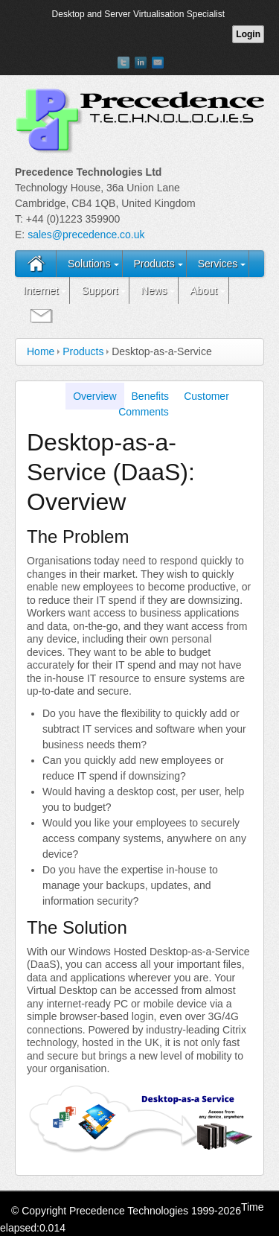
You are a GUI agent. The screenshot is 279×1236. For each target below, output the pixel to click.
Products (153, 264)
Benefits (151, 396)
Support (99, 290)
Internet (40, 290)
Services (218, 264)
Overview (94, 396)
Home (40, 351)
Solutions (89, 264)
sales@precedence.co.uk (86, 234)
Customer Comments (173, 404)
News (154, 290)
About (203, 290)
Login (248, 34)
